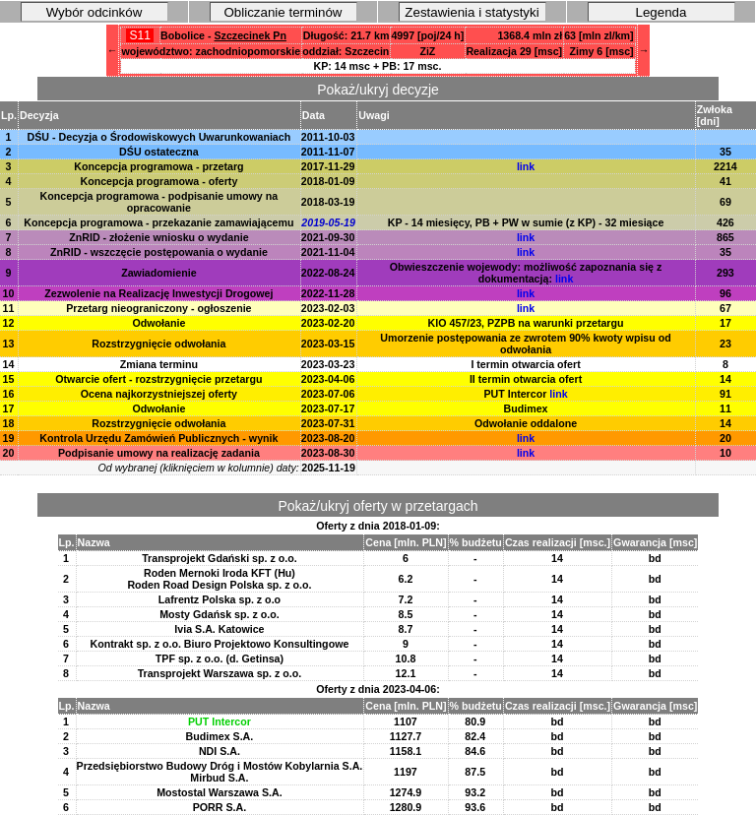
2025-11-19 (328, 467)
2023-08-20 (328, 438)
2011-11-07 (328, 151)
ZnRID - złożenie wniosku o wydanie (158, 237)
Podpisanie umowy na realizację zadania (159, 453)
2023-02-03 (328, 308)
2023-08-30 (328, 453)
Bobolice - (223, 35)
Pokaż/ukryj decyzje (378, 89)
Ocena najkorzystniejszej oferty (159, 394)
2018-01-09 (328, 181)
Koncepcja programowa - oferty (158, 181)
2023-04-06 (328, 379)
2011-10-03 (328, 137)
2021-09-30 (328, 237)
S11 (140, 35)
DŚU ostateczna (159, 151)
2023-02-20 (328, 323)
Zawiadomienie (158, 273)
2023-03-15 (328, 343)
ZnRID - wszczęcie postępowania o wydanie (159, 252)
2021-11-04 (328, 252)
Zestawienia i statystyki (471, 12)
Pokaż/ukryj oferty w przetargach (377, 506)
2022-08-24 (328, 273)
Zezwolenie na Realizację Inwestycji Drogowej (158, 293)
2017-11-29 (328, 166)
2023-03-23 (328, 364)
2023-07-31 (328, 423)
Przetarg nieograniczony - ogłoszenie (158, 308)
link (526, 166)
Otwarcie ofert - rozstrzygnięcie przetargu (158, 379)
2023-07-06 (328, 394)
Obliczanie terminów (283, 12)
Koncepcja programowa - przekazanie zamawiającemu (158, 222)
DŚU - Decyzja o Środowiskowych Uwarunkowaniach (159, 137)
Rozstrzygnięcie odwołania (158, 343)
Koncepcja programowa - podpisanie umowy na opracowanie (159, 202)
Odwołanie (158, 323)
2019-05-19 (328, 222)
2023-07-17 (328, 408)
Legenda (661, 12)
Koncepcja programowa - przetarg (158, 166)
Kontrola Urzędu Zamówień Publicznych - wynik (158, 438)
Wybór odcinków (94, 12)
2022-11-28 (328, 293)
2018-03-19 (328, 202)
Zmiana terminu (159, 364)
